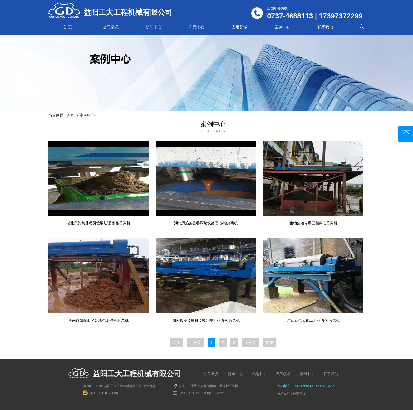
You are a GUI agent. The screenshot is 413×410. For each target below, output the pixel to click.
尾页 (269, 342)
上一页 (195, 342)
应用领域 (239, 27)
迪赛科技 (299, 393)
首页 (70, 115)
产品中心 (196, 27)
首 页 (67, 27)
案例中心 (282, 27)
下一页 (250, 342)
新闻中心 (153, 27)
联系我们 (325, 27)
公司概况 (111, 27)
